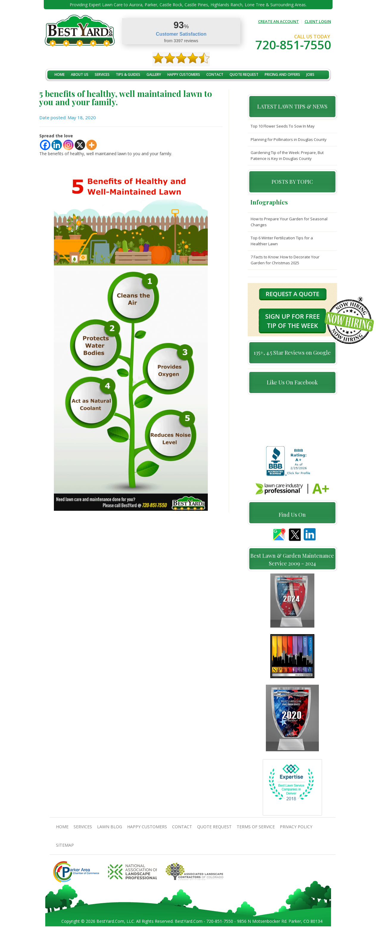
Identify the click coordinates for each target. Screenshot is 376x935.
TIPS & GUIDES (128, 74)
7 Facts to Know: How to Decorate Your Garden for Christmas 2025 (285, 259)
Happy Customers (183, 74)
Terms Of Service (256, 829)
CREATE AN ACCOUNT (278, 21)
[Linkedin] (57, 145)
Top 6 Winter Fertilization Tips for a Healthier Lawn (282, 240)
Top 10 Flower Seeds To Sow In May (283, 126)
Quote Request (244, 74)
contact (214, 74)
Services (102, 74)
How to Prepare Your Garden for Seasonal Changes (289, 221)
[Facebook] (45, 145)
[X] (80, 145)
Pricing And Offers (282, 74)
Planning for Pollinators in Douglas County (289, 139)
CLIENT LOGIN (318, 21)
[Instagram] (68, 145)
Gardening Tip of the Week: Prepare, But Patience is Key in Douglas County (287, 155)
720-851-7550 (293, 45)
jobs (310, 74)
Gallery (153, 74)
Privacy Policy (296, 829)
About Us (79, 74)
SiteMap (65, 848)
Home (59, 74)
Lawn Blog (109, 829)
